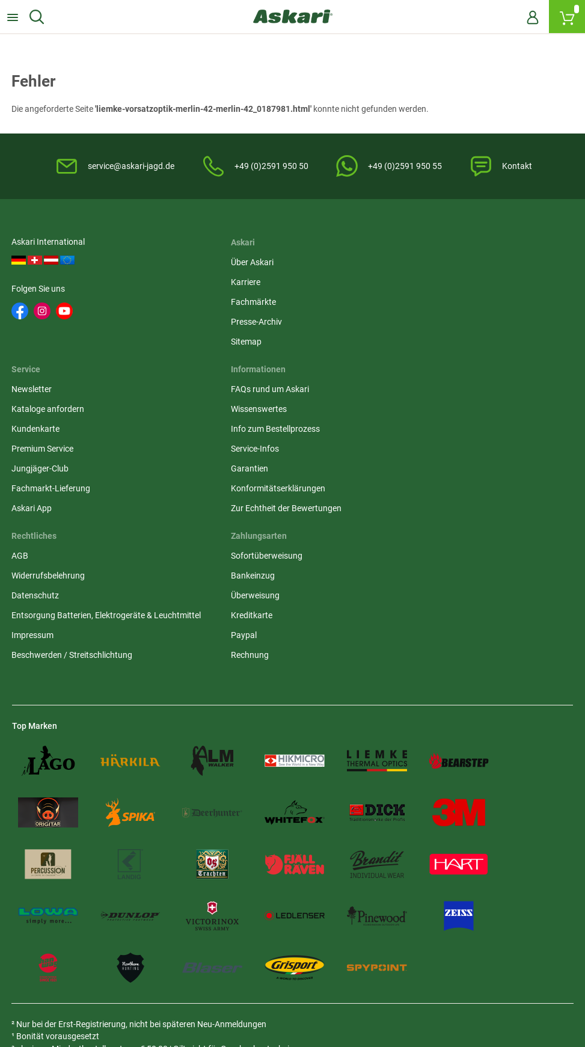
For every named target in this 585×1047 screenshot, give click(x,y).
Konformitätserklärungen (59, 529)
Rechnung (414, 529)
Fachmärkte (226, 304)
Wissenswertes (40, 450)
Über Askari (225, 264)
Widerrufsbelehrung (240, 450)
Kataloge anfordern (432, 284)
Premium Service (427, 323)
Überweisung (420, 469)
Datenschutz (227, 469)
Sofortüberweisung (431, 430)
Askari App (416, 383)
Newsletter (416, 264)
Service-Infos (36, 489)
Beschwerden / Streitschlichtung (264, 542)
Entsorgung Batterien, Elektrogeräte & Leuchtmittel (274, 496)
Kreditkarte (416, 489)
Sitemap (219, 343)
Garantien (30, 509)
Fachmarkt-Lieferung (435, 363)
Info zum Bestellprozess (56, 469)
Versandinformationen (162, 981)
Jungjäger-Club (424, 343)
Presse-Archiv (229, 323)
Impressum (225, 522)
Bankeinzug (418, 450)
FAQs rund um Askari (51, 430)
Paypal (408, 509)
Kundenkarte (420, 304)
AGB (212, 430)
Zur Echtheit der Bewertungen (67, 549)
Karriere (218, 284)
